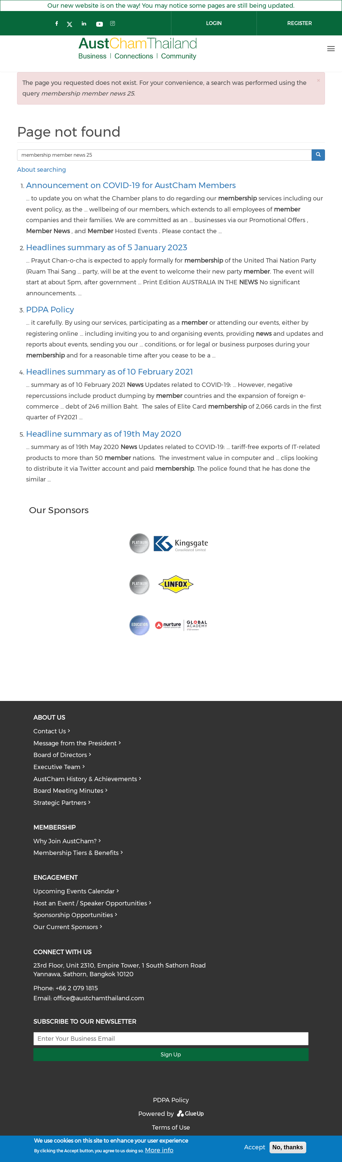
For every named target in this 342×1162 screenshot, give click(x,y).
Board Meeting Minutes (68, 790)
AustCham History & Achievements (85, 779)
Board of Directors (60, 755)
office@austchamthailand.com (98, 998)
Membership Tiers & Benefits (76, 853)
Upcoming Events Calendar (74, 891)
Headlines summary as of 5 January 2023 (106, 247)
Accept (254, 1147)
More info (159, 1150)
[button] (318, 80)
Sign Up (171, 1054)
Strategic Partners (59, 803)
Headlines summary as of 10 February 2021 (109, 372)
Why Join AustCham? (65, 841)
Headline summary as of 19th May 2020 (103, 434)
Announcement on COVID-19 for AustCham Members (131, 185)
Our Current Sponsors (65, 927)
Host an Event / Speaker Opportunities (90, 903)
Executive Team (56, 767)
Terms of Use (171, 1127)
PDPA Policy (50, 309)
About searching (41, 169)
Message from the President (75, 743)
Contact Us (49, 731)
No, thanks (288, 1147)
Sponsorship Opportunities (73, 915)
